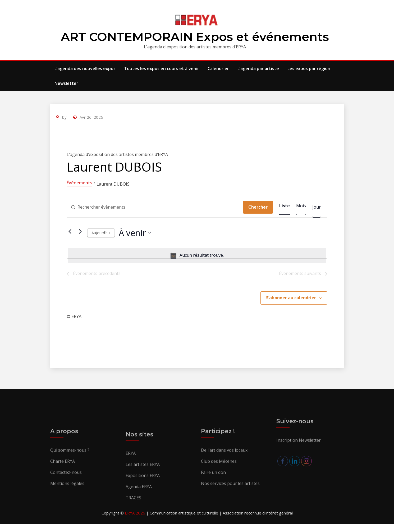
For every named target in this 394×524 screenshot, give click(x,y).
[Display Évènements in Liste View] (284, 206)
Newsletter (66, 83)
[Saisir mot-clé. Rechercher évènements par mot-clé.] (155, 207)
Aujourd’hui (101, 232)
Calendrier (218, 68)
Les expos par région (308, 68)
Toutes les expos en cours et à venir (161, 68)
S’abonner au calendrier (291, 298)
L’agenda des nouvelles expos (85, 68)
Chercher (258, 207)
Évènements (79, 183)
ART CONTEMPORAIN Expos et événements (195, 36)
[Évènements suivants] (80, 231)
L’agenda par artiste (258, 68)
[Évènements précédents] (70, 231)
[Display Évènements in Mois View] (301, 206)
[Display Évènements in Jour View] (316, 207)
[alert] (197, 255)
